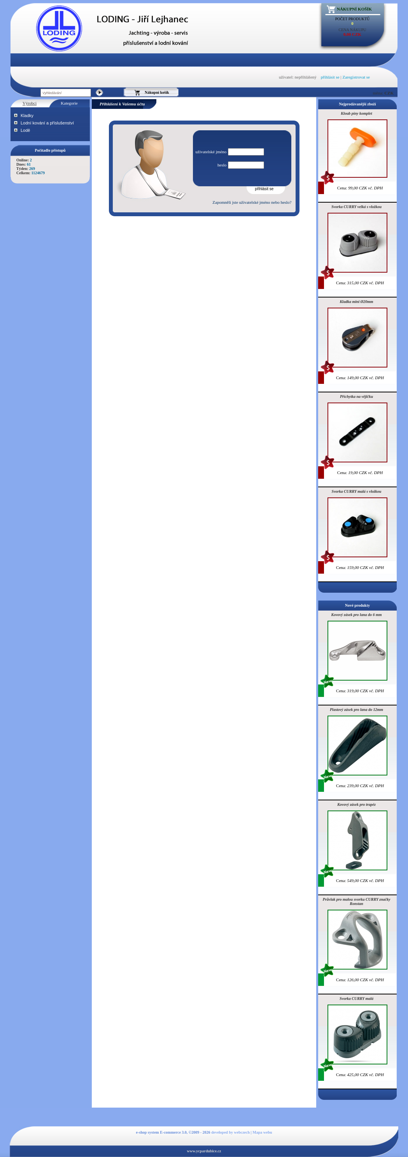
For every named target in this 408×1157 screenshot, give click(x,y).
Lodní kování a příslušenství (47, 123)
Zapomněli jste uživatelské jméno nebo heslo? (251, 202)
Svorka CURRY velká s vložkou (356, 207)
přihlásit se (330, 77)
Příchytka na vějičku (356, 396)
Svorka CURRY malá (356, 998)
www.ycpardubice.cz (204, 1151)
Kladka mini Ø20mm (356, 301)
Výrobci (30, 103)
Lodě (25, 130)
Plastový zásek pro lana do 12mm (356, 709)
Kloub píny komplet (356, 113)
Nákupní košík (354, 9)
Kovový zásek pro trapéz (356, 804)
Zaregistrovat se (356, 77)
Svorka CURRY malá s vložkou (357, 491)
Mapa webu (262, 1132)
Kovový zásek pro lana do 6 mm (356, 615)
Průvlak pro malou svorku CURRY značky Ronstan (356, 901)
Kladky (27, 115)
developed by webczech (230, 1132)
